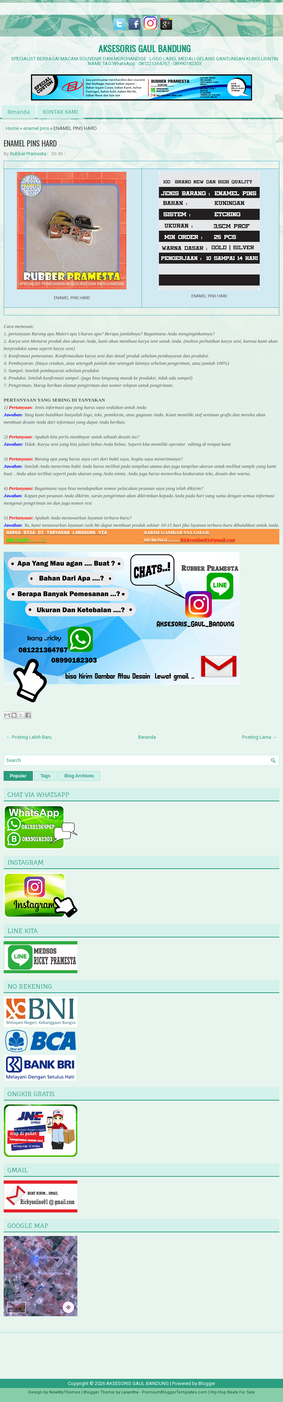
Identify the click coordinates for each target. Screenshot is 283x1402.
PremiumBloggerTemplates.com (174, 1392)
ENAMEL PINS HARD (30, 143)
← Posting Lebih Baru (29, 737)
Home (12, 128)
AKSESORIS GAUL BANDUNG (144, 48)
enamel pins (36, 128)
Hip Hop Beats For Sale (232, 1392)
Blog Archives (79, 775)
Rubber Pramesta (28, 153)
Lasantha (130, 1392)
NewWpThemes (64, 1392)
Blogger (206, 1383)
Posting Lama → (259, 737)
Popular (18, 775)
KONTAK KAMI (60, 112)
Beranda (18, 112)
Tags (45, 775)
